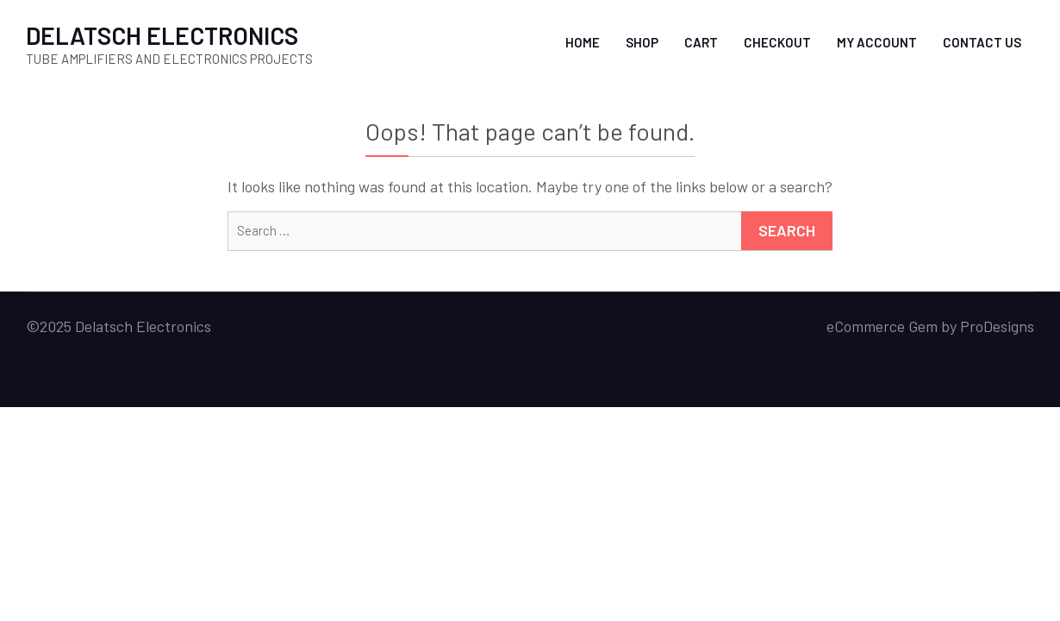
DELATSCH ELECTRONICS (162, 35)
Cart (701, 42)
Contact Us (982, 42)
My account (877, 42)
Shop (642, 42)
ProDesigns (997, 326)
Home (582, 42)
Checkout (777, 42)
